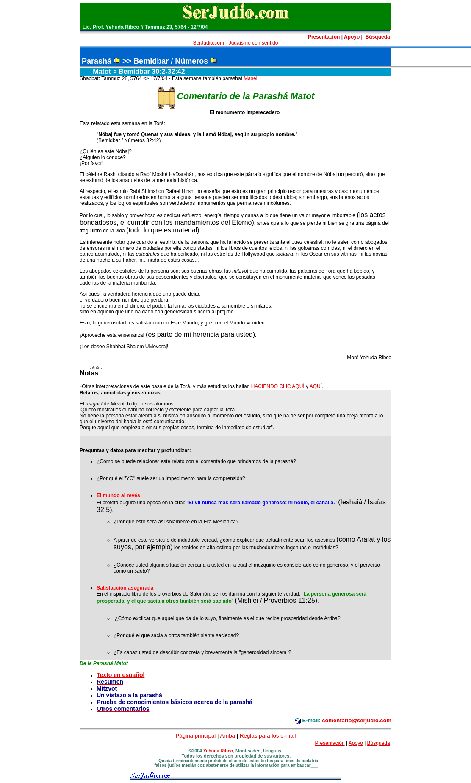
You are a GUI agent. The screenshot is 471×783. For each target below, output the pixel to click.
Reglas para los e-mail (268, 736)
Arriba (227, 736)
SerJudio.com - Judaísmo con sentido (235, 43)
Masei (250, 78)
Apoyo (352, 37)
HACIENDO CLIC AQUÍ (278, 386)
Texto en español (120, 674)
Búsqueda (378, 37)
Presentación (324, 37)
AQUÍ (316, 386)
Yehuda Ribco (218, 750)
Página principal (195, 736)
